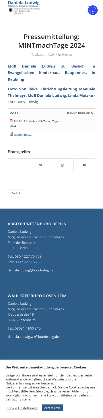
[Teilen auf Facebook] (19, 165)
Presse (67, 54)
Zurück (16, 193)
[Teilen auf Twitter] (40, 165)
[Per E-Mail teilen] (84, 165)
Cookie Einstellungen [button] (22, 408)
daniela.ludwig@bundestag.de (30, 270)
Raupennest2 (22, 135)
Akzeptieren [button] (52, 408)
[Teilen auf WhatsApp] (62, 165)
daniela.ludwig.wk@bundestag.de (33, 336)
